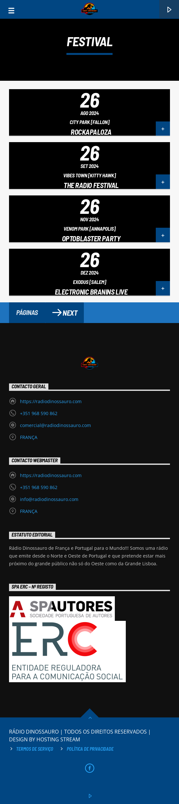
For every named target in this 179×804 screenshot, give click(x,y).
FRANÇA (28, 437)
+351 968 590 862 (38, 413)
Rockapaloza (91, 132)
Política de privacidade (90, 749)
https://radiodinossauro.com (51, 401)
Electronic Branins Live (91, 291)
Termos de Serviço (34, 749)
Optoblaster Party (91, 238)
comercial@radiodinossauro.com (55, 425)
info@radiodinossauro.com (49, 499)
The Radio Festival (91, 185)
